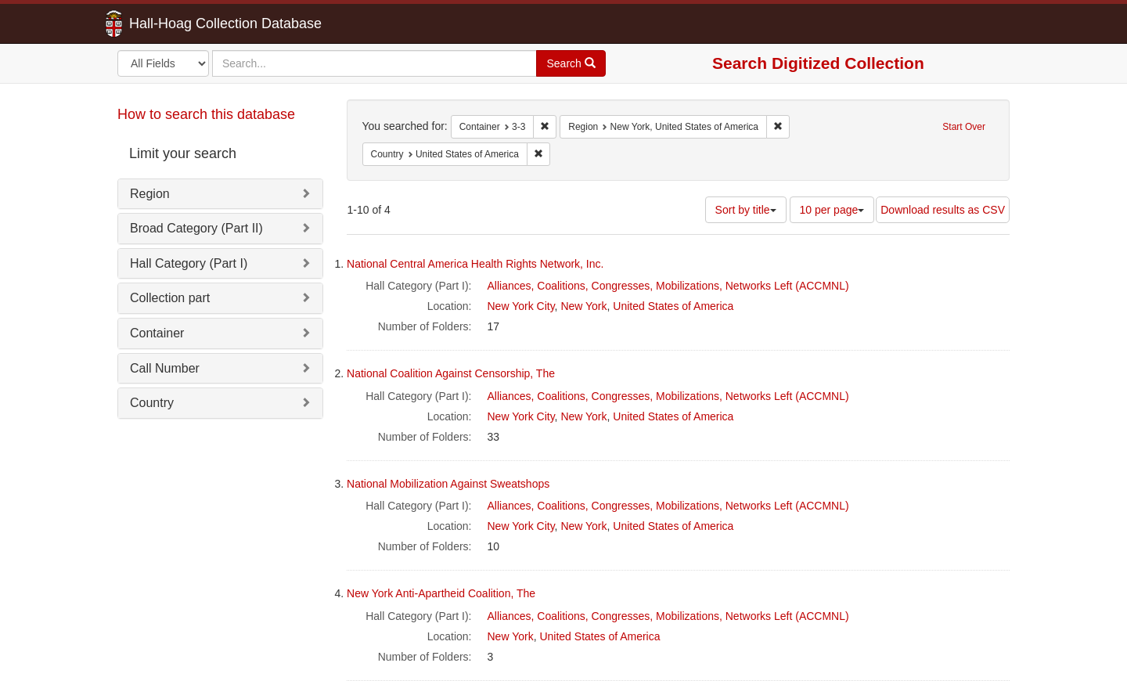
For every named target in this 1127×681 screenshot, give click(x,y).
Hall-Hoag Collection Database (176, 23)
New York (583, 306)
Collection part (170, 297)
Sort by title (745, 210)
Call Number (165, 368)
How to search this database (206, 114)
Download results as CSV (942, 210)
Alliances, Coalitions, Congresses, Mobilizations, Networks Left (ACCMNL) (668, 285)
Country (152, 402)
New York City (521, 306)
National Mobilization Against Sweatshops (448, 483)
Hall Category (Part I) (188, 263)
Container (157, 333)
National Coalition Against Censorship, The (451, 373)
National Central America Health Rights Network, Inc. (475, 264)
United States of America (673, 306)
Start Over (963, 126)
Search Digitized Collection (818, 63)
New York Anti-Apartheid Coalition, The (441, 593)
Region (150, 193)
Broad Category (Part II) (196, 228)
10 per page (832, 210)
